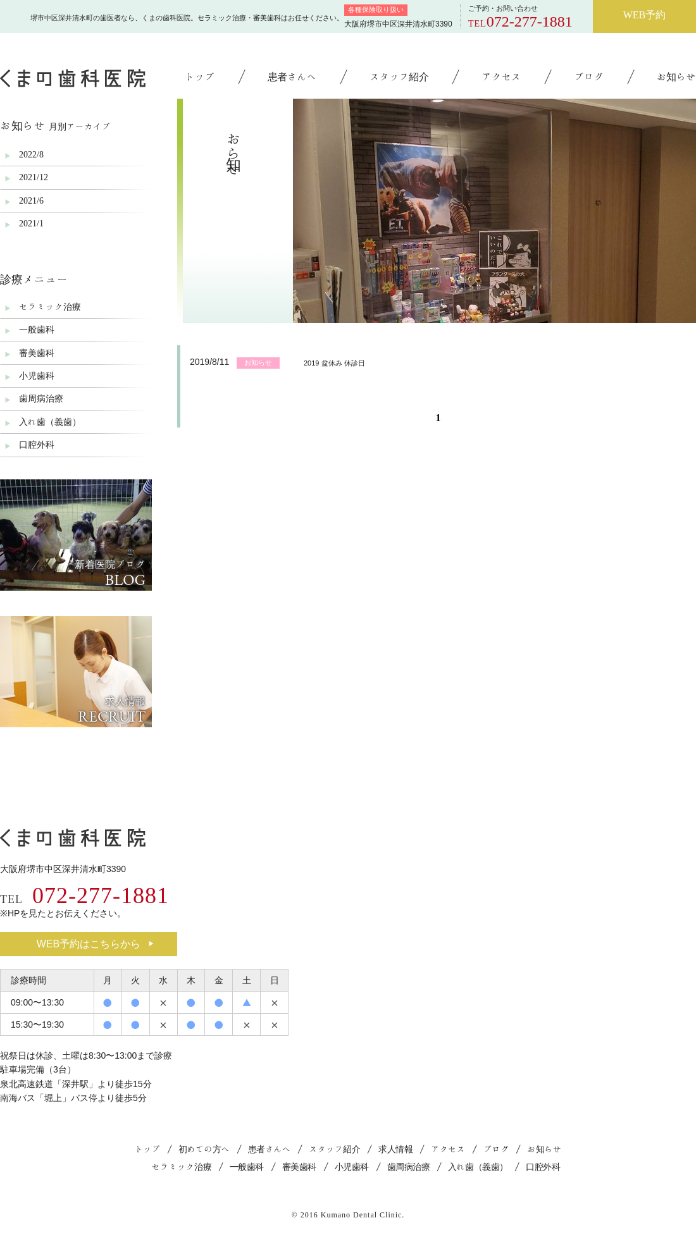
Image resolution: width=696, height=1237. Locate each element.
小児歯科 (36, 375)
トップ (199, 76)
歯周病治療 (41, 398)
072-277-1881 (530, 21)
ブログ (589, 76)
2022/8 (31, 154)
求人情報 (395, 1149)
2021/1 (31, 223)
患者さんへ (292, 76)
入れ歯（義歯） (50, 421)
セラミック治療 (50, 306)
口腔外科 (36, 444)
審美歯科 (36, 352)
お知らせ (676, 76)
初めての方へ (204, 1149)
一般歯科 (36, 329)
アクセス (501, 76)
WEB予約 (644, 14)
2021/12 (33, 177)
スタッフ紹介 (399, 76)
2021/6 (31, 200)
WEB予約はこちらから (95, 944)
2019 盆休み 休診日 (334, 363)
